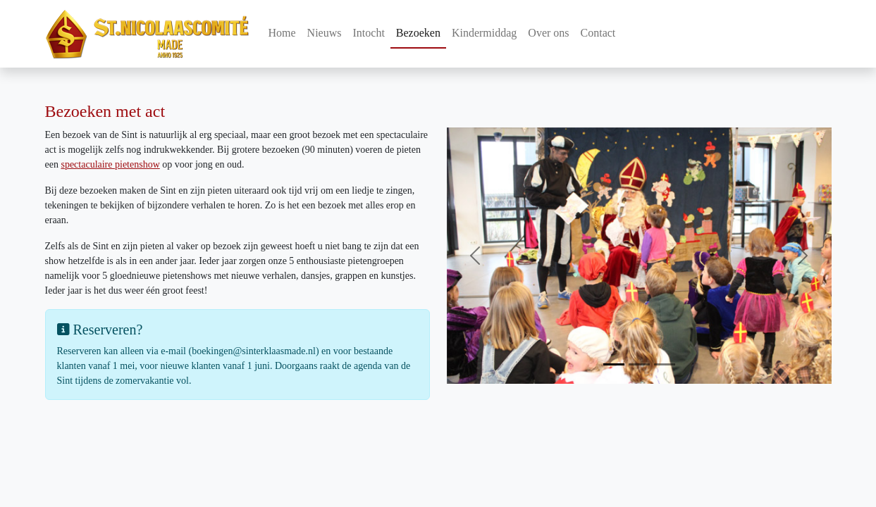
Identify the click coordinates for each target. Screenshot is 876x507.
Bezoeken (418, 33)
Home (282, 33)
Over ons (548, 33)
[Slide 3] (664, 364)
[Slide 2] (639, 364)
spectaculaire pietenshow (110, 164)
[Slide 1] (613, 364)
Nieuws (324, 33)
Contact (598, 33)
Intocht (369, 33)
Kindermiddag (484, 33)
